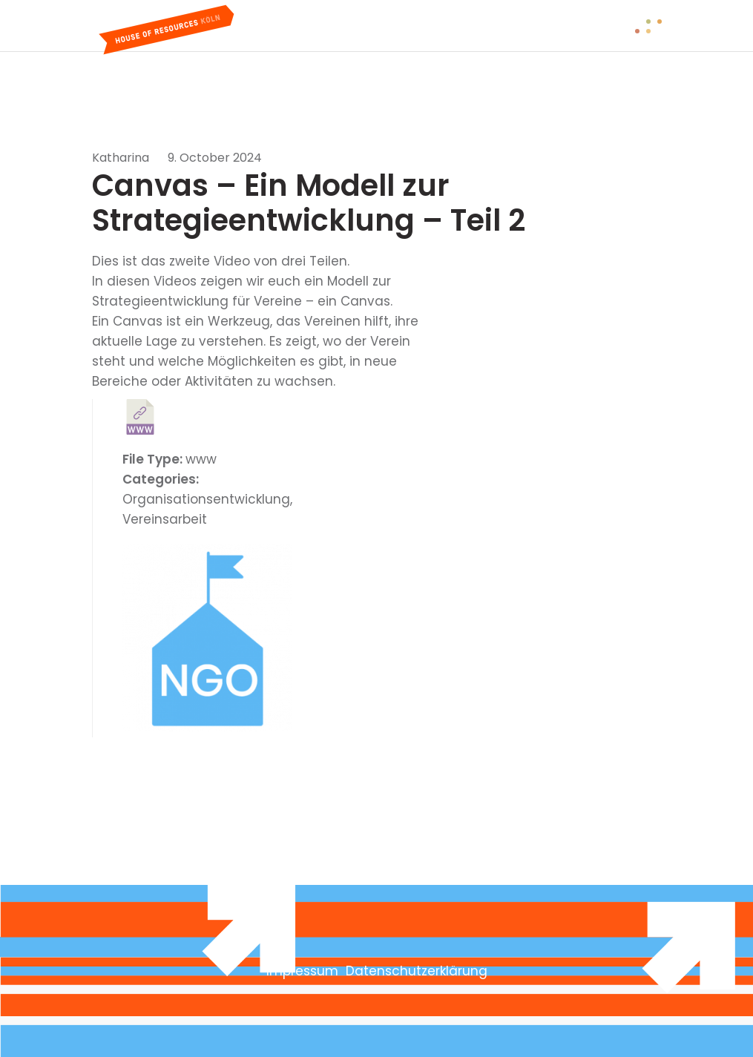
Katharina (120, 157)
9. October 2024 (215, 157)
